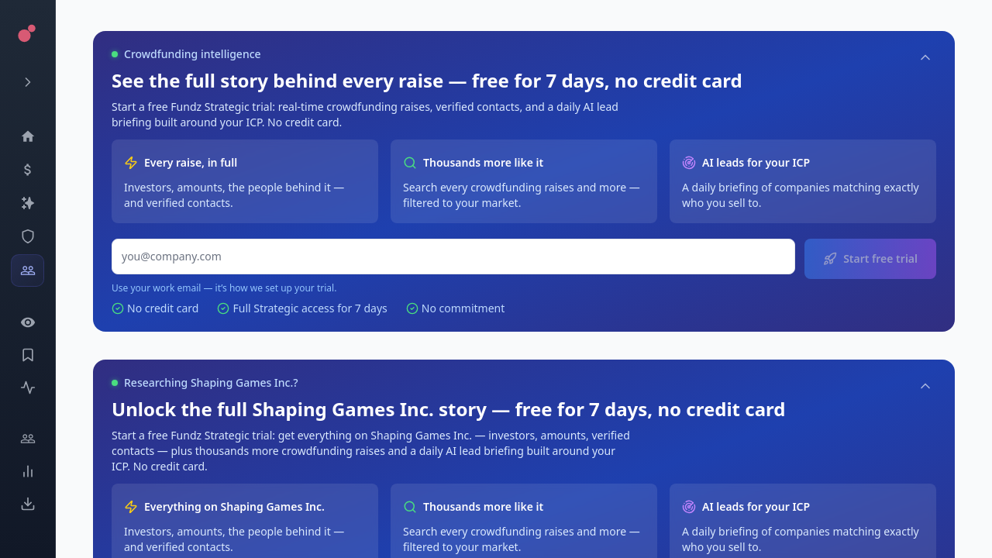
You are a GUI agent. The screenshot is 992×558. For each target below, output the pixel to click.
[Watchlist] (27, 322)
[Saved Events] (27, 354)
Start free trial (870, 258)
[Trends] (27, 471)
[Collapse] (925, 57)
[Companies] (27, 203)
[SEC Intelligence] (27, 236)
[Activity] (27, 387)
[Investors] (27, 270)
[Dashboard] (27, 136)
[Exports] (27, 503)
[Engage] (27, 438)
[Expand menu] (27, 82)
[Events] (27, 169)
